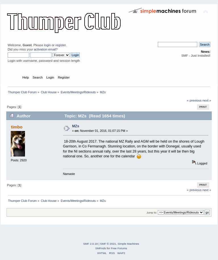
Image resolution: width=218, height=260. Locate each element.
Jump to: (151, 212)
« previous (194, 100)
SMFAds (100, 248)
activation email (45, 49)
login (47, 45)
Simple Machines (128, 243)
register (60, 45)
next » (206, 100)
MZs (75, 126)
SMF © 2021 (108, 243)
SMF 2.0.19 (90, 243)
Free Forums (119, 248)
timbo (16, 126)
